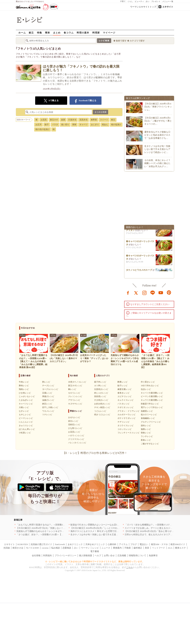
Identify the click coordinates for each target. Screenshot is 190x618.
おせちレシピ (74, 417)
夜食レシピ (146, 440)
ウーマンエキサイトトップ (143, 6)
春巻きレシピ (124, 393)
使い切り (65, 124)
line (152, 292)
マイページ (109, 32)
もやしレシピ (25, 414)
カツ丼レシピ (100, 385)
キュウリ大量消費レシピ (152, 400)
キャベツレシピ (26, 404)
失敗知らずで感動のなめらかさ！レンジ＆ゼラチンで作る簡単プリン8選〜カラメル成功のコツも (63, 531)
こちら (129, 567)
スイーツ (104, 120)
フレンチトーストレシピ (129, 433)
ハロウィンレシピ (76, 435)
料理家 (96, 32)
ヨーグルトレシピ (50, 389)
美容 (147, 548)
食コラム (69, 32)
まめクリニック (75, 544)
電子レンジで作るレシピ (152, 407)
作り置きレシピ (148, 382)
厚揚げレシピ (48, 396)
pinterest (169, 292)
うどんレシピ (100, 411)
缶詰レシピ (146, 389)
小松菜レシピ (25, 433)
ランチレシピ (147, 436)
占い (148, 1)
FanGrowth (60, 544)
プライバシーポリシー (65, 555)
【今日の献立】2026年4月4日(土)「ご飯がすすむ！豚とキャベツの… (158, 121)
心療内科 (112, 544)
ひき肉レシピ (25, 393)
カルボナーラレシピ (127, 414)
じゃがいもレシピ (27, 396)
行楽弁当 (72, 120)
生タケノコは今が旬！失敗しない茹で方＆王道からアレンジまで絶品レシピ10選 (109, 534)
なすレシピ (24, 411)
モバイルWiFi (32, 548)
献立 (31, 32)
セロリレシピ (74, 393)
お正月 (39, 124)
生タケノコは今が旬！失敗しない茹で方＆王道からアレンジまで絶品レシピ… (157, 149)
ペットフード (158, 548)
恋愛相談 (66, 548)
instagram (144, 292)
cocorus (45, 548)
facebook (128, 292)
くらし (130, 1)
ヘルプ (98, 555)
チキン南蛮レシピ (102, 407)
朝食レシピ (146, 433)
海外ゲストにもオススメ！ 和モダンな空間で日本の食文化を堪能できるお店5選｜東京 (112, 531)
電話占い (144, 544)
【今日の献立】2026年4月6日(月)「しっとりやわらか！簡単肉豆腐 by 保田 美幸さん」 (112, 528)
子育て (123, 1)
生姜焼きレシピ (101, 389)
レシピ (95, 548)
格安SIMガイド (177, 544)
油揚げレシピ (48, 400)
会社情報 (36, 555)
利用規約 (47, 555)
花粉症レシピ (74, 424)
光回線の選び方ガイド (41, 544)
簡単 (47, 32)
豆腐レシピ (47, 393)
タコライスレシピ (126, 425)
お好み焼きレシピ (102, 404)
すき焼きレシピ (101, 400)
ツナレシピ (47, 414)
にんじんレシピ (26, 422)
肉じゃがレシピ (101, 393)
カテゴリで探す (137, 40)
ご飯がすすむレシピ (150, 444)
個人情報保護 (85, 555)
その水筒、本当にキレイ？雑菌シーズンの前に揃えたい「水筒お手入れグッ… (157, 163)
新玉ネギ (54, 120)
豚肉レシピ (24, 385)
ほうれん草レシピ (27, 429)
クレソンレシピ (75, 396)
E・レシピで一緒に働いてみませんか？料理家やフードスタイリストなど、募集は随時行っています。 (95, 561)
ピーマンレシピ (26, 418)
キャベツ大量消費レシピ (152, 393)
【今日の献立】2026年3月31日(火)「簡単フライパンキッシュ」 (158, 106)
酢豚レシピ (123, 382)
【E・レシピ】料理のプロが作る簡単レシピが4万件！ (95, 453)
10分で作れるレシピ (150, 385)
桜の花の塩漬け (43, 129)
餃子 (47, 124)
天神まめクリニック (95, 544)
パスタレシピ (124, 404)
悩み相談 (55, 548)
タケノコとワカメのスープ (139, 271)
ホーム (22, 32)
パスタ (55, 124)
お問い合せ (109, 555)
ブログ (133, 544)
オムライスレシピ (126, 400)
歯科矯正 (138, 548)
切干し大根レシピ (50, 407)
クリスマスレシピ (76, 439)
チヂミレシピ (124, 422)
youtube (160, 292)
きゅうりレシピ (26, 425)
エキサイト (167, 6)
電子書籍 (94, 551)
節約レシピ (146, 425)
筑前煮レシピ (100, 396)
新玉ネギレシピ (75, 385)
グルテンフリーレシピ (151, 422)
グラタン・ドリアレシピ (129, 411)
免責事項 (153, 555)
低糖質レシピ (147, 411)
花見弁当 (84, 120)
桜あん (105, 124)
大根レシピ (24, 407)
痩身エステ (180, 548)
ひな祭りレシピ (75, 428)
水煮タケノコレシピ (77, 382)
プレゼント (155, 1)
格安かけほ (17, 548)
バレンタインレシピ (77, 443)
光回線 (6, 548)
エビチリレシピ (125, 396)
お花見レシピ (74, 432)
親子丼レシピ (100, 382)
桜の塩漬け (116, 124)
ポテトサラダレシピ (127, 418)
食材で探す (121, 40)
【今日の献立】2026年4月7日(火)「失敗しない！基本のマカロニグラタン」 (52, 528)
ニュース (106, 548)
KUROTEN (23, 544)
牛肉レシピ (24, 382)
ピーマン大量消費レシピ (152, 396)
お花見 (44, 120)
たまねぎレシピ (26, 400)
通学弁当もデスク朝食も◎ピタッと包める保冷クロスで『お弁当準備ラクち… (157, 135)
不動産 (127, 548)
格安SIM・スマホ (159, 544)
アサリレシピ (74, 400)
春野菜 (94, 120)
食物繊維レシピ (148, 418)
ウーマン (85, 548)
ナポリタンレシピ (126, 407)
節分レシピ (73, 421)
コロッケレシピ (125, 429)
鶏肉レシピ (24, 389)
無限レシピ (146, 429)
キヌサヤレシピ (75, 404)
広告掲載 (122, 555)
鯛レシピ (72, 389)
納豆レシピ (47, 404)
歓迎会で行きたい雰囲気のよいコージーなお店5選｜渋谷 (98, 524)
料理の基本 (83, 32)
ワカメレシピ (48, 411)
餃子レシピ (123, 385)
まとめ (56, 32)
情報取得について (137, 555)
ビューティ (139, 1)
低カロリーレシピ (149, 414)
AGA (170, 548)
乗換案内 (117, 548)
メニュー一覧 (167, 1)
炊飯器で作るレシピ (150, 404)
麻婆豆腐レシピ (125, 389)
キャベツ (84, 124)
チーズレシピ (48, 385)
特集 (39, 32)
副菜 (63, 120)
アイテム (123, 544)
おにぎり (95, 124)
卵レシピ (46, 382)
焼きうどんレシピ (102, 414)
